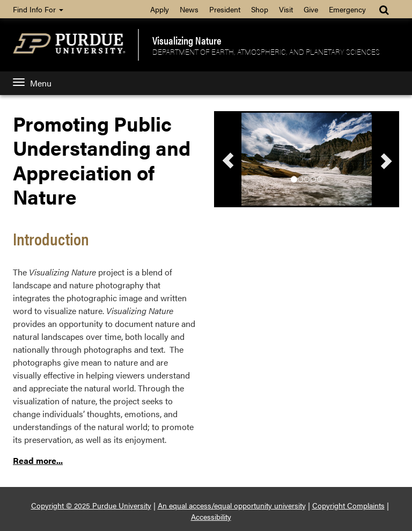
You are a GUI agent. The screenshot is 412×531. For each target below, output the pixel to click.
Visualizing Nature (187, 40)
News (189, 9)
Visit (286, 9)
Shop (259, 9)
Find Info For (38, 9)
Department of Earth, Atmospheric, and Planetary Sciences (266, 51)
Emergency (347, 9)
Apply (159, 9)
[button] (228, 160)
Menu (32, 83)
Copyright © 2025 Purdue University (91, 505)
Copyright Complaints (348, 505)
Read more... (38, 460)
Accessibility (211, 516)
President (224, 9)
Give (311, 9)
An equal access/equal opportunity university (232, 505)
